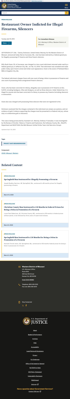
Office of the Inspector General (35, 363)
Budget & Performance (35, 334)
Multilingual (35, 380)
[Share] (6, 43)
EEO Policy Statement (35, 372)
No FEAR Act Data (35, 368)
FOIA (35, 343)
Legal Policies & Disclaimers (35, 351)
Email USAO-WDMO (28, 280)
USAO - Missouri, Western (9, 153)
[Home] (11, 8)
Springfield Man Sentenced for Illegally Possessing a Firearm (30, 179)
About (35, 330)
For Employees (35, 359)
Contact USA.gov (35, 391)
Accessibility (35, 347)
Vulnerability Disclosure (35, 376)
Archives (35, 339)
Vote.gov (35, 384)
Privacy (35, 355)
